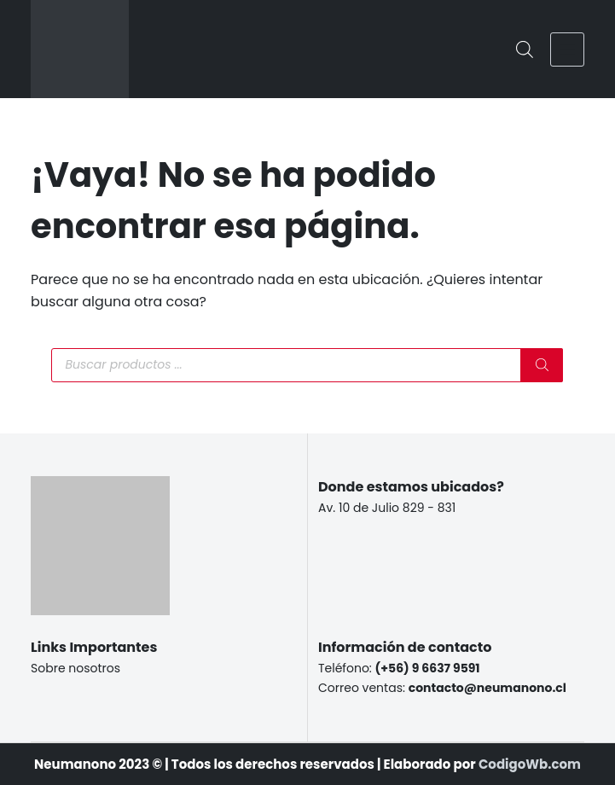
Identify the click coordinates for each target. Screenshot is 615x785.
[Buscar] (541, 365)
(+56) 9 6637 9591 (427, 668)
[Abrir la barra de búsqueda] (524, 49)
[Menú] (567, 49)
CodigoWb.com (530, 764)
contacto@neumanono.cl (487, 687)
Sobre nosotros (75, 668)
